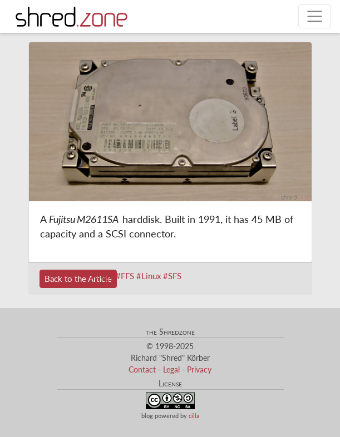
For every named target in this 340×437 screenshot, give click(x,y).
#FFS (125, 276)
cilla (194, 415)
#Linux (148, 276)
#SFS (172, 276)
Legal (171, 369)
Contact (142, 369)
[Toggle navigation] (314, 16)
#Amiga (100, 276)
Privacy (199, 369)
